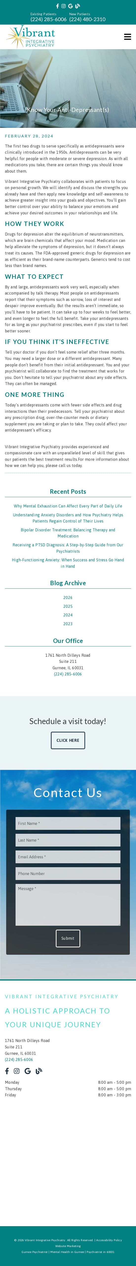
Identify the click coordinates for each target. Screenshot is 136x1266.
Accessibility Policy (109, 1240)
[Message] (68, 905)
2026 (68, 597)
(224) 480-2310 (87, 19)
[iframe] (68, 1158)
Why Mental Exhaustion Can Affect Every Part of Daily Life (68, 506)
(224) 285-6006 (49, 19)
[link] (57, 6)
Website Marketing (68, 1246)
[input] (68, 823)
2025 (68, 606)
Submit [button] (68, 938)
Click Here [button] (68, 740)
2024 (68, 615)
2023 (68, 624)
